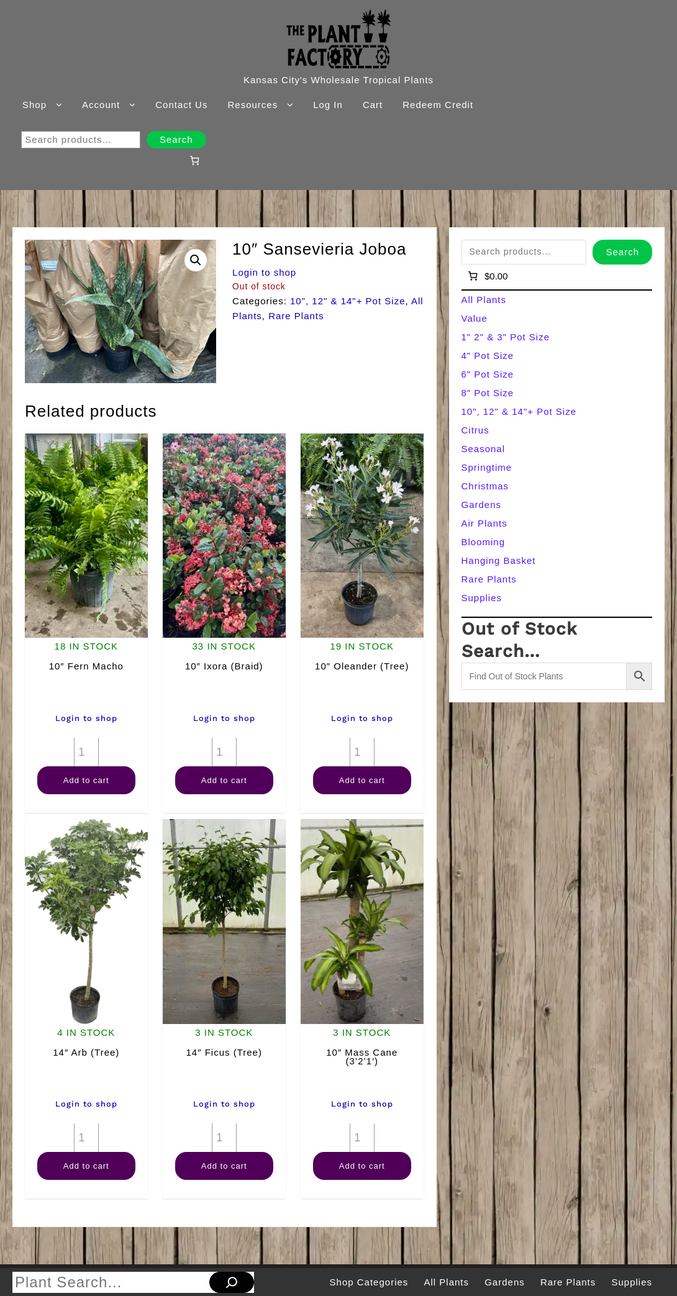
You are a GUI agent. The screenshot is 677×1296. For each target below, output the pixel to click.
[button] (195, 260)
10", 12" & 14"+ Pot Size (348, 301)
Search (176, 139)
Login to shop (264, 272)
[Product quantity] (86, 752)
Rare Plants (296, 315)
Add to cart (86, 780)
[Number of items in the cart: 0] (194, 160)
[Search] (231, 1282)
